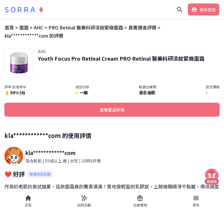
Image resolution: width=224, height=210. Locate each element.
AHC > (40, 27)
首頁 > (11, 27)
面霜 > (26, 27)
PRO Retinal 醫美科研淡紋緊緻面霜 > (87, 27)
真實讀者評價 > (144, 27)
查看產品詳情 (112, 110)
